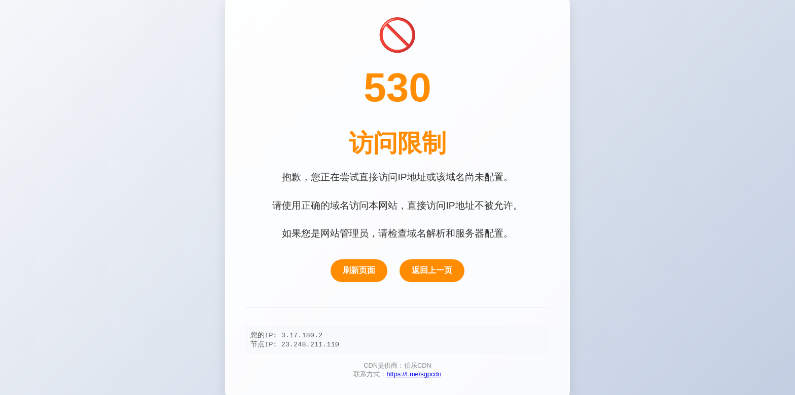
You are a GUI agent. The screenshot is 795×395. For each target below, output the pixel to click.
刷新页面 (359, 270)
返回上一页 (432, 270)
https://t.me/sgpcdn (413, 376)
